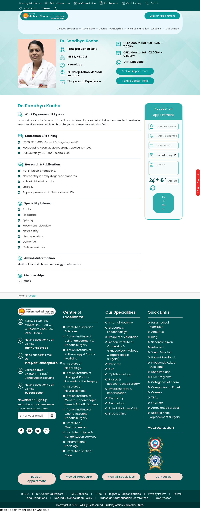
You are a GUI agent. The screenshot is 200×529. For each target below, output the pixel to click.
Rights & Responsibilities (125, 494)
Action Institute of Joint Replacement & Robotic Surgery (79, 340)
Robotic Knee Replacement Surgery (164, 415)
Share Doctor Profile (135, 81)
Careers (45, 8)
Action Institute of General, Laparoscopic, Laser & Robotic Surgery (81, 400)
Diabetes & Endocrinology (117, 330)
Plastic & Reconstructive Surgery (123, 381)
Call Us (154, 3)
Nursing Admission (30, 3)
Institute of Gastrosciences (76, 425)
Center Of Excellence (69, 28)
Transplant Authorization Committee (124, 498)
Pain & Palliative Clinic (124, 408)
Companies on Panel (165, 387)
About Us (157, 332)
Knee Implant (160, 372)
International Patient (138, 28)
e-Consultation (87, 3)
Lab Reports (111, 3)
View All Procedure (79, 477)
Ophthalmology (120, 374)
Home (21, 295)
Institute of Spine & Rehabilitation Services (80, 434)
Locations (157, 28)
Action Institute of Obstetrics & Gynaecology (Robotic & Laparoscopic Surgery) (122, 350)
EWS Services (79, 494)
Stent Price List (161, 352)
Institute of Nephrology (73, 366)
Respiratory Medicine (123, 337)
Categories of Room (165, 382)
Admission (158, 347)
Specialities (89, 28)
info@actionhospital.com (43, 363)
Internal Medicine (121, 323)
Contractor (163, 498)
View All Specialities (121, 477)
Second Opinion (162, 342)
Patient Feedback (163, 357)
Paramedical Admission (159, 325)
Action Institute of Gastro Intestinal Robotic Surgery (78, 413)
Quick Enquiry (133, 3)
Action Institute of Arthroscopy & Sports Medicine (80, 354)
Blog (154, 337)
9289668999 (34, 393)
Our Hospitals (117, 28)
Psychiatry (116, 398)
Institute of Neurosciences (75, 389)
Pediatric (115, 364)
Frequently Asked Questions (162, 365)
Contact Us (28, 8)
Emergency (198, 183)
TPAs (154, 397)
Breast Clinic (117, 414)
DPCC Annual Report (50, 494)
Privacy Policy (157, 494)
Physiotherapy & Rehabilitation (119, 391)
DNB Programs (161, 377)
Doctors (103, 28)
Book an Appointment (162, 15)
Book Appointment (13, 510)
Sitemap (157, 403)
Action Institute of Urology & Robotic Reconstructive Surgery (81, 377)
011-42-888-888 (36, 348)
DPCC (25, 494)
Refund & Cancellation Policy (73, 498)
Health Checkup (38, 510)
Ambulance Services (165, 408)
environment (172, 28)
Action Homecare (60, 3)
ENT (111, 369)
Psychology (117, 403)
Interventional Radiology (75, 444)
